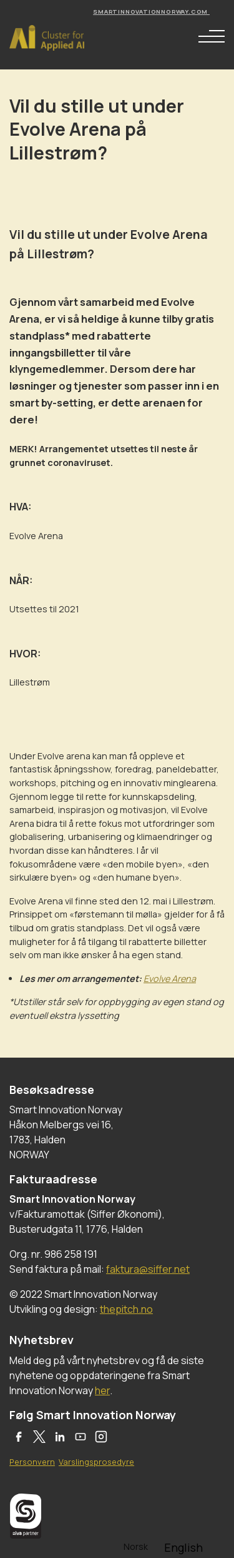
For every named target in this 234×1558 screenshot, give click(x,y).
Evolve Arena (170, 978)
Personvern (32, 1461)
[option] (183, 1547)
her (102, 1390)
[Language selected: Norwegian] (164, 1546)
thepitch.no (126, 1309)
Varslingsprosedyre (96, 1461)
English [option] (183, 1547)
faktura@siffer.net (148, 1269)
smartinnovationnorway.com (151, 12)
